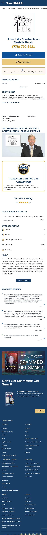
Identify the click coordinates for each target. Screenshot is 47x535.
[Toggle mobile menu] (3, 3)
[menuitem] (11, 428)
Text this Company (23, 62)
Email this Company (23, 55)
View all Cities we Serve (9, 455)
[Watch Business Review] (24, 145)
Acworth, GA (21, 8)
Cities (14, 8)
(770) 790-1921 (23, 46)
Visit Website (31, 116)
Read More (40, 411)
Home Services (6, 8)
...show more (41, 99)
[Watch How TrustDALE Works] (24, 363)
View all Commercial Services (10, 490)
